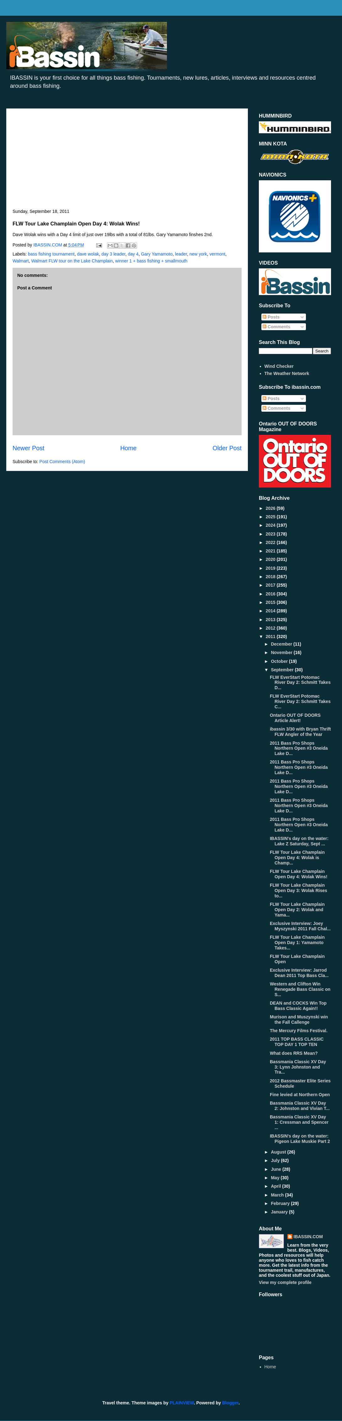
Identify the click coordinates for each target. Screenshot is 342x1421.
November (282, 652)
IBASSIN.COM (48, 244)
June (276, 1169)
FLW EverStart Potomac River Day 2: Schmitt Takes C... (300, 701)
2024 (271, 525)
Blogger (230, 1402)
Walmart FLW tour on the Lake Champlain (72, 260)
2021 (271, 550)
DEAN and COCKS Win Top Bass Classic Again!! (298, 1006)
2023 (271, 533)
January (280, 1211)
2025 (271, 516)
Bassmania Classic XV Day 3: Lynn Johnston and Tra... (298, 1067)
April (276, 1186)
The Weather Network (287, 373)
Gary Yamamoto (157, 253)
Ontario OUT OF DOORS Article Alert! (295, 718)
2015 (271, 602)
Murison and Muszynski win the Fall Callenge (299, 1019)
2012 (271, 628)
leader (181, 253)
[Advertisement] (127, 162)
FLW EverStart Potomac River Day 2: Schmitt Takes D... (300, 682)
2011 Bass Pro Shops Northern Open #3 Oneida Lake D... (299, 748)
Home (128, 448)
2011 (271, 636)
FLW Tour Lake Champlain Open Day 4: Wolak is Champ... (297, 857)
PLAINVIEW (182, 1402)
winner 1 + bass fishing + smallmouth (151, 260)
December (282, 644)
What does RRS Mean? (294, 1053)
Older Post (227, 448)
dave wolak (88, 253)
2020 (271, 559)
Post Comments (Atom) (62, 461)
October (280, 661)
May (276, 1177)
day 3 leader (113, 253)
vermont (218, 253)
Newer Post (28, 448)
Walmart (21, 260)
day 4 (133, 253)
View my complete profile (285, 1282)
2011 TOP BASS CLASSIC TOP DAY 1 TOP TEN (296, 1042)
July (276, 1160)
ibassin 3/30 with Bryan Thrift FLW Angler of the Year (300, 731)
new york (198, 253)
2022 (271, 542)
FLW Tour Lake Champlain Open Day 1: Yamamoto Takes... (297, 942)
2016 (271, 593)
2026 (271, 508)
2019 (271, 568)
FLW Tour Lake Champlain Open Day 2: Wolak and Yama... (297, 909)
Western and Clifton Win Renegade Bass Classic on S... (300, 989)
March (278, 1194)
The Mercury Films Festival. (299, 1030)
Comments (276, 326)
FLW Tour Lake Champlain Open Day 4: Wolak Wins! (298, 874)
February (281, 1203)
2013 (271, 619)
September (283, 669)
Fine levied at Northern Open (300, 1094)
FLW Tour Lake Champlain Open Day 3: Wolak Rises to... (298, 890)
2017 (271, 585)
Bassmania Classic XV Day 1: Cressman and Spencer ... (299, 1122)
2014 (271, 610)
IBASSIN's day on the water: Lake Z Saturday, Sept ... (299, 841)
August (279, 1151)
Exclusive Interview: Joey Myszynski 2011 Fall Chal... (300, 926)
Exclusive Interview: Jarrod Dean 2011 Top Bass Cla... (299, 973)
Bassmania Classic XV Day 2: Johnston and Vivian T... (300, 1106)
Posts (271, 317)
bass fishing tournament (51, 253)
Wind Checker (279, 366)
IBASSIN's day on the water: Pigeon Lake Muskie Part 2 (300, 1138)
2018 (271, 576)
